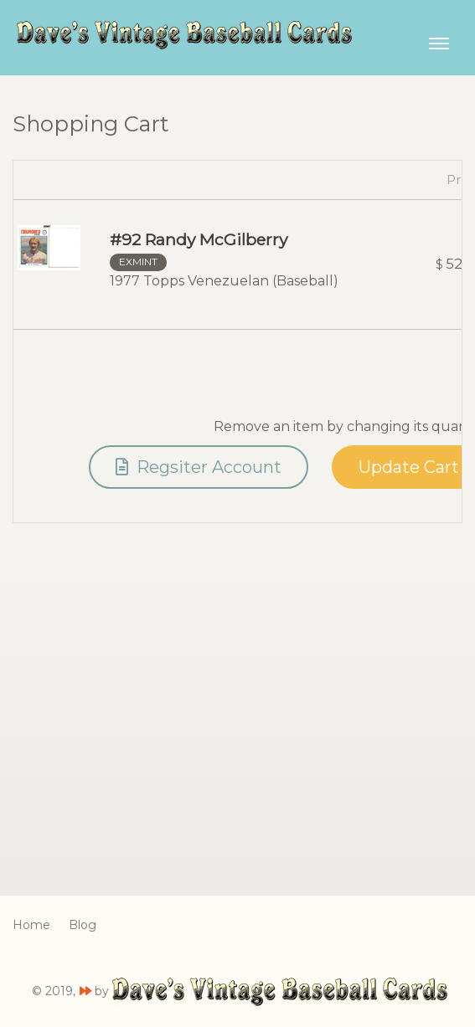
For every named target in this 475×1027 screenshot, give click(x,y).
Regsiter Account (198, 467)
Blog (82, 924)
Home (31, 924)
